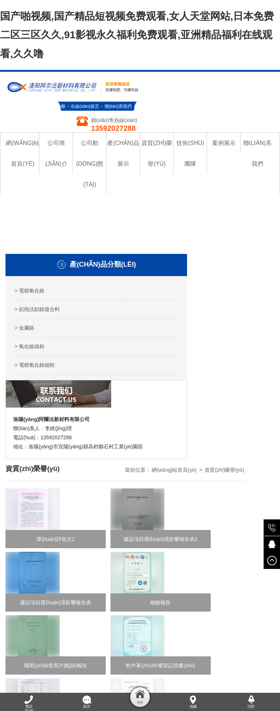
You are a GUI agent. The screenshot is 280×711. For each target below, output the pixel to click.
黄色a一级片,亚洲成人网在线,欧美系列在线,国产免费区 (187, 660)
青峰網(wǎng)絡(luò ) (61, 578)
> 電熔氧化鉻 (29, 283)
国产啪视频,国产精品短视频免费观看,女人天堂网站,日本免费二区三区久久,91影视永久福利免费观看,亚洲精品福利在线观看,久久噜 (137, 34)
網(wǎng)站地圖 (186, 75)
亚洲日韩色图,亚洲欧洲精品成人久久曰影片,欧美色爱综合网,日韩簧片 (100, 688)
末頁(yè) (216, 473)
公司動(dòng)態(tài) (228, 550)
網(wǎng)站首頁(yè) (203, 235)
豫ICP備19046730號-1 (165, 616)
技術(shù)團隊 (219, 559)
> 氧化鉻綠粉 (29, 357)
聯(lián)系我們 (255, 75)
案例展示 (250, 559)
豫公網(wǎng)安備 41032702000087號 (167, 625)
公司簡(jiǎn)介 (185, 550)
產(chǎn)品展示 (137, 559)
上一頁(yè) (120, 473)
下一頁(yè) (186, 473)
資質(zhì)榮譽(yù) (253, 235)
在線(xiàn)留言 (222, 75)
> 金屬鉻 (24, 338)
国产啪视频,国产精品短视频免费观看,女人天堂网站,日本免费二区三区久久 (84, 651)
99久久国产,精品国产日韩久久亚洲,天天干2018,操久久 (61, 660)
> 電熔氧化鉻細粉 (35, 375)
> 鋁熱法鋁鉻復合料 (35, 310)
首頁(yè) (89, 473)
